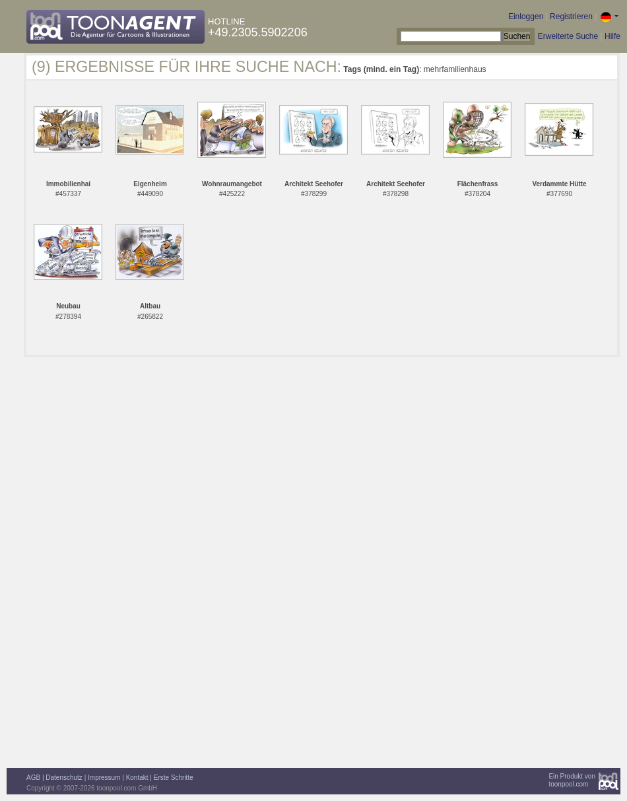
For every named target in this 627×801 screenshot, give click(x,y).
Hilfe (612, 36)
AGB (33, 777)
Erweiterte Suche (568, 36)
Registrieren (571, 16)
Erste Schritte (173, 777)
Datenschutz (64, 777)
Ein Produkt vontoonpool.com (571, 780)
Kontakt (137, 777)
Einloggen (525, 16)
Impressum (104, 777)
